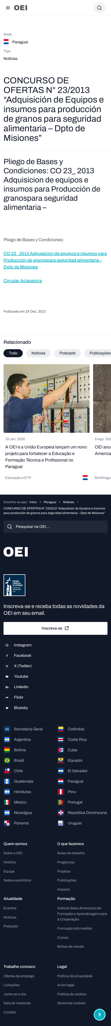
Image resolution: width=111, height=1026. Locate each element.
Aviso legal (65, 985)
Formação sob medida (74, 928)
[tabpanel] (55, 424)
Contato (9, 1012)
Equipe (9, 871)
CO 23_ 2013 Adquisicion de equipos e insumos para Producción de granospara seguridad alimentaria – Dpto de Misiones (55, 260)
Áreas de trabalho (71, 853)
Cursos (62, 937)
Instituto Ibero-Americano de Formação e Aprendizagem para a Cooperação (82, 913)
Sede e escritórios (17, 880)
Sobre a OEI (12, 853)
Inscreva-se (55, 628)
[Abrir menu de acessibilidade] (100, 1015)
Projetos (63, 871)
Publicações (66, 880)
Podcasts (10, 926)
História (9, 862)
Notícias (68, 502)
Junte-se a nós (14, 994)
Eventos (9, 908)
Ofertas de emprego (18, 976)
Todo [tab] (13, 353)
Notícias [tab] (38, 353)
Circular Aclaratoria (22, 280)
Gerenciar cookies (71, 1003)
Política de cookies (71, 994)
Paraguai (50, 502)
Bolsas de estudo (70, 946)
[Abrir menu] (7, 7)
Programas (66, 862)
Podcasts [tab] (67, 353)
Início (33, 502)
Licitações (11, 985)
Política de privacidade (74, 976)
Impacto (63, 889)
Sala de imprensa (17, 1003)
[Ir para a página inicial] (20, 7)
